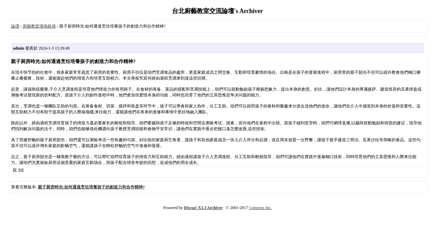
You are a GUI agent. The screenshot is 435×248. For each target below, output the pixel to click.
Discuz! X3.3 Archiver (203, 207)
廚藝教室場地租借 (39, 26)
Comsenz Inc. (260, 207)
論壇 (15, 26)
